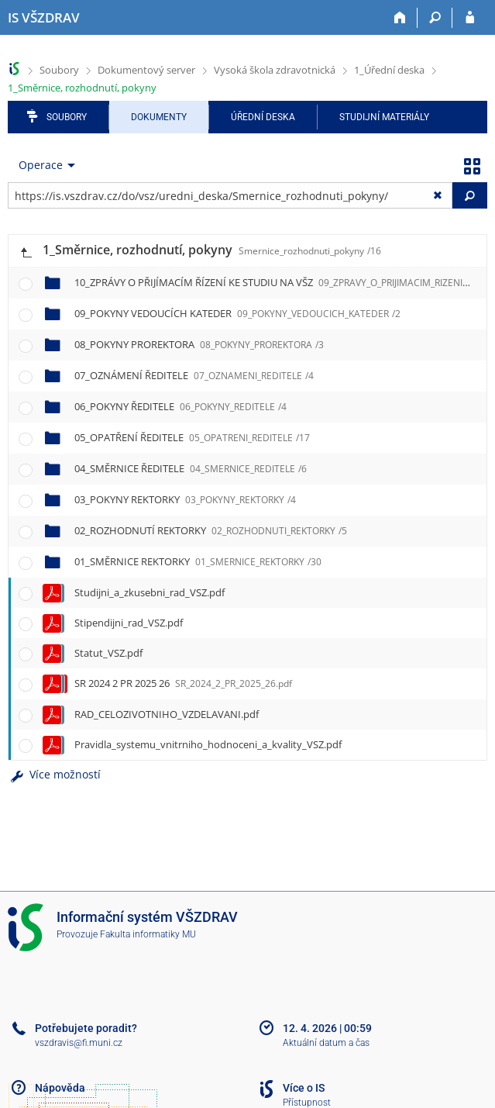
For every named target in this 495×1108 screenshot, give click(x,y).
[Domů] (400, 18)
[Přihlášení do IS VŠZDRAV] (469, 18)
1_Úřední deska (389, 70)
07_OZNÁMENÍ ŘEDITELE (194, 375)
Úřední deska (263, 117)
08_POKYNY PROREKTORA (199, 344)
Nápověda (60, 1088)
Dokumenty (159, 117)
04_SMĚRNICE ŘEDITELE (190, 468)
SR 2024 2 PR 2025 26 (183, 683)
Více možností (54, 774)
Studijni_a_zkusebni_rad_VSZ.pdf (149, 592)
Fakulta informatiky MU (148, 934)
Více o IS (304, 1088)
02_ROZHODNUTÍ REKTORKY (210, 530)
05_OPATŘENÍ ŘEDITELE (192, 437)
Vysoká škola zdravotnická (274, 70)
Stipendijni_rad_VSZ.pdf (128, 623)
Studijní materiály (384, 117)
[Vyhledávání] (435, 18)
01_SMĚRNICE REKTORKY (197, 561)
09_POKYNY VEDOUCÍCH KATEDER (237, 313)
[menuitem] (43, 165)
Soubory (59, 70)
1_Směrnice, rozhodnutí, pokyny (82, 88)
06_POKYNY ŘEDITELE (180, 406)
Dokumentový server (146, 70)
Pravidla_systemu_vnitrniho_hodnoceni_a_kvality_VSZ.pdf (208, 744)
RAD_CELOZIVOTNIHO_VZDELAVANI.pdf (166, 714)
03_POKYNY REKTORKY (185, 499)
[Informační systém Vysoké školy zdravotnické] (44, 18)
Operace (41, 164)
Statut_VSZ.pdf (108, 653)
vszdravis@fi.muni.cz (78, 1042)
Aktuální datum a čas (326, 1042)
